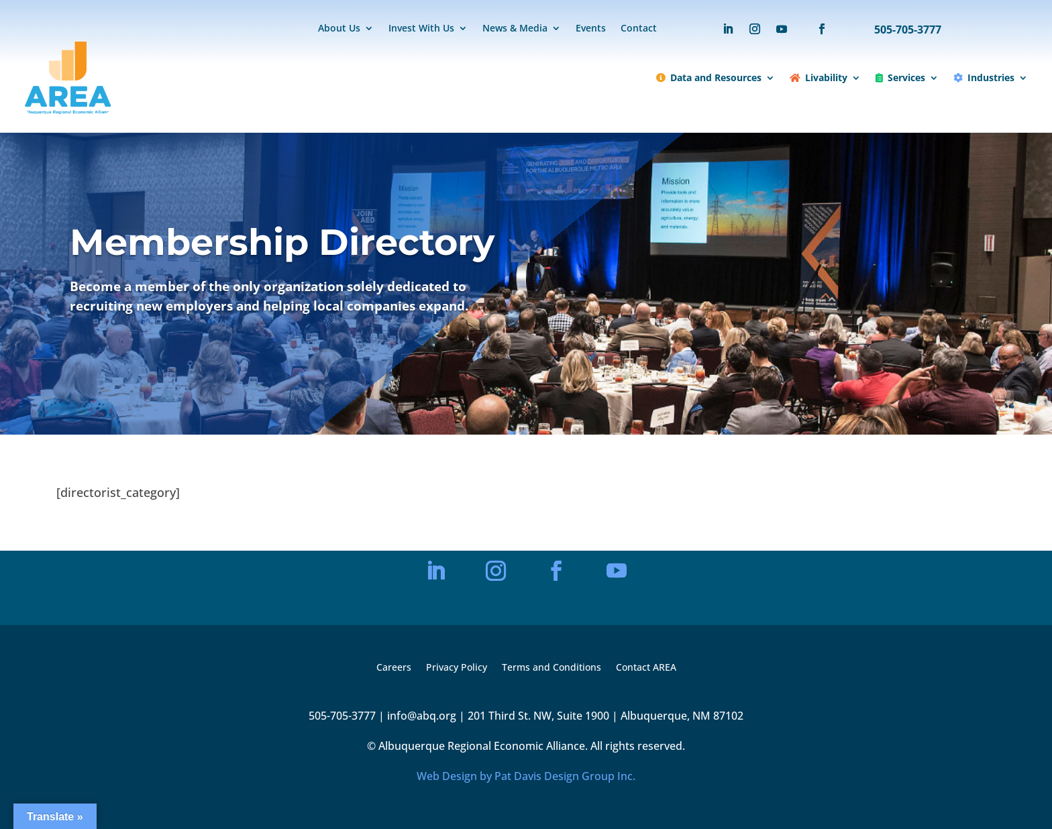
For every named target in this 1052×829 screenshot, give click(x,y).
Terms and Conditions (551, 668)
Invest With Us (421, 28)
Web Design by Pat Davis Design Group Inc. (526, 776)
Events (591, 28)
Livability (818, 77)
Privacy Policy (456, 668)
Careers (393, 668)
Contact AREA (646, 668)
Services (900, 77)
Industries (983, 77)
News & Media (514, 28)
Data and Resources (708, 77)
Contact (639, 28)
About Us (339, 28)
